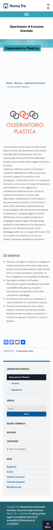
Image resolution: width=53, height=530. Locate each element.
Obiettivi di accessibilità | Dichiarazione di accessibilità (22, 520)
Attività (15, 383)
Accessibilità (19, 517)
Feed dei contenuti (16, 477)
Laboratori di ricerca (35, 83)
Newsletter (17, 389)
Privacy (36, 513)
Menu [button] (48, 527)
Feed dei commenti (16, 482)
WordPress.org (14, 487)
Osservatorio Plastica (19, 377)
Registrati (11, 466)
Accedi (10, 471)
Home (9, 83)
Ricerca (18, 83)
